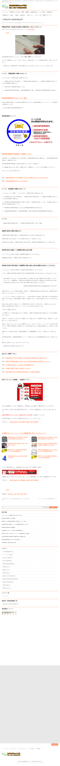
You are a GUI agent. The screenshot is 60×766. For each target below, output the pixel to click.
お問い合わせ (32, 699)
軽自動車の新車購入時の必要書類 (8, 527)
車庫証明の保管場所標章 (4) (8, 582)
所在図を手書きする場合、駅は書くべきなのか (18, 368)
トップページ (5, 699)
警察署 (21, 494)
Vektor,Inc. (37, 713)
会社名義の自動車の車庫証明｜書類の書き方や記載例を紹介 (14, 536)
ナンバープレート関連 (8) (8, 554)
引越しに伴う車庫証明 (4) (8, 557)
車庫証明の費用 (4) (6, 585)
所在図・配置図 (16, 494)
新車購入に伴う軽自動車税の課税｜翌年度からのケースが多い (14, 521)
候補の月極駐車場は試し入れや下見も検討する (11, 539)
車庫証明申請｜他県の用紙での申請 (9, 542)
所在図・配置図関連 (30, 29)
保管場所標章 (10, 494)
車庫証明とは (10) (6, 569)
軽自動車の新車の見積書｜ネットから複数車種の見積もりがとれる (15, 524)
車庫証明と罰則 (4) (6, 572)
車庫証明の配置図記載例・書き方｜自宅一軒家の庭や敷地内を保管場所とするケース (28, 361)
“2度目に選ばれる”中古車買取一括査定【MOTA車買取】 (24, 422)
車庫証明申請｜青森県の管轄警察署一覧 (10, 604)
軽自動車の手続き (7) (7, 588)
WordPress (23, 713)
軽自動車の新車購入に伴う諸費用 (8, 518)
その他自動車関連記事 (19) (8, 551)
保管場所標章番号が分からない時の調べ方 (17, 181)
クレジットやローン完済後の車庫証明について (48, 498)
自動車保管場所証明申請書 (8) (8, 563)
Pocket (7, 32)
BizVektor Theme (30, 713)
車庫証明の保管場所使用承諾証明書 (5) (10, 578)
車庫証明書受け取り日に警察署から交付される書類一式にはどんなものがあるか (27, 177)
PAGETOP (54, 695)
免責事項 (38, 699)
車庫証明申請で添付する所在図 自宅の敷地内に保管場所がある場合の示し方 (26, 358)
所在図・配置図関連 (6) (7, 560)
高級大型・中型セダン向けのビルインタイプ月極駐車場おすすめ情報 (15, 533)
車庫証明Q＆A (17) (6, 566)
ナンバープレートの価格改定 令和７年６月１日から (12, 515)
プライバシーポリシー (22, 699)
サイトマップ (5, 596)
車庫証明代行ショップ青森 (28, 712)
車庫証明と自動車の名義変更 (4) (9, 575)
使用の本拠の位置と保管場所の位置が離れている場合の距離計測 (23, 371)
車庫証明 (25, 494)
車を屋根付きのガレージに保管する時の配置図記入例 (20, 365)
